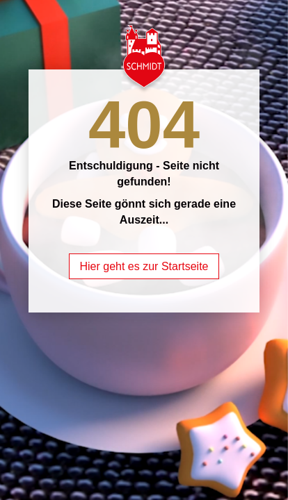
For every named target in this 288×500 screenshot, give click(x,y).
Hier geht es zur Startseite (144, 266)
